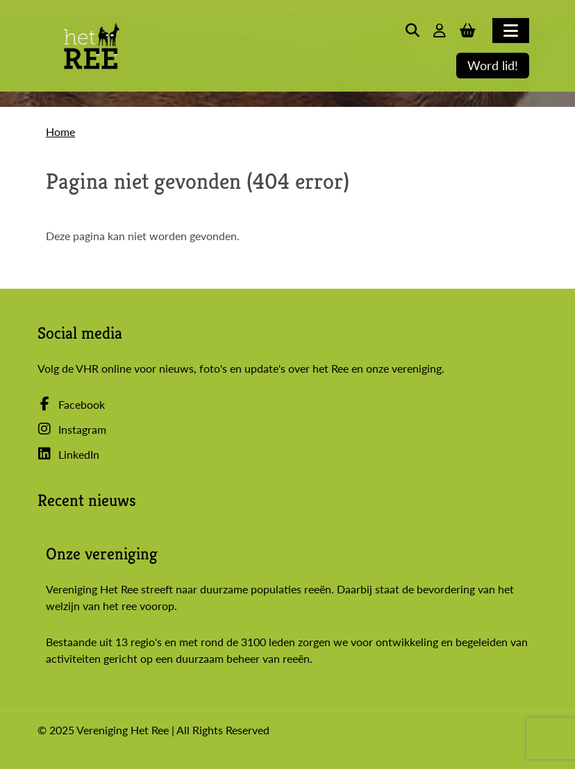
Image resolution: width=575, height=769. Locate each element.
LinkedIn (68, 454)
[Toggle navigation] (510, 30)
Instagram (72, 429)
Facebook (71, 404)
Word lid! (492, 65)
